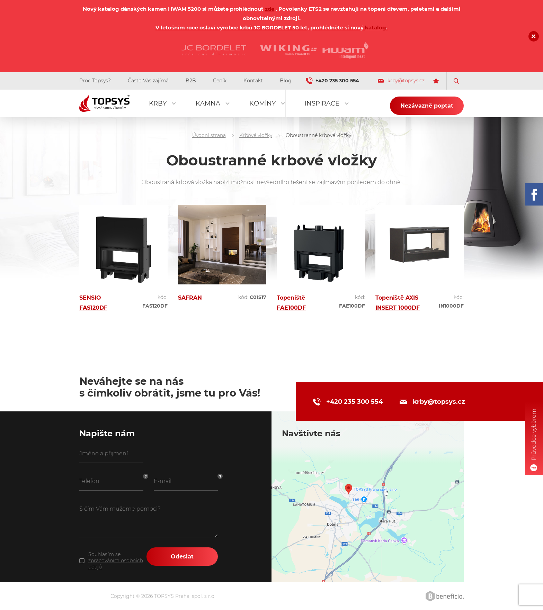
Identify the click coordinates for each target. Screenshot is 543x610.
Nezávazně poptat (426, 105)
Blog (286, 81)
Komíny (262, 103)
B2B (191, 81)
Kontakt (253, 81)
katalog (375, 27)
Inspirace (322, 103)
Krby (158, 103)
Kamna (208, 103)
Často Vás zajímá (148, 81)
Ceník (219, 81)
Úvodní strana (209, 135)
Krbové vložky (255, 135)
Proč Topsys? (95, 81)
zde (269, 9)
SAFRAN (190, 297)
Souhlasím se (115, 560)
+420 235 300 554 (337, 80)
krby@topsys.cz (401, 81)
